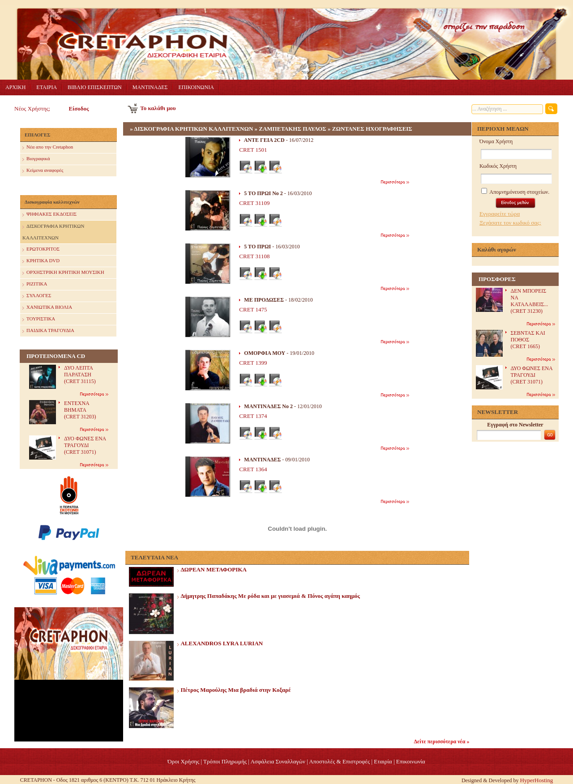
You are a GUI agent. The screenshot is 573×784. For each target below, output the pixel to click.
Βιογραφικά (36, 159)
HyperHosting (536, 780)
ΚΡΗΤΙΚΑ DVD (41, 261)
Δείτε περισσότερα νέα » (442, 741)
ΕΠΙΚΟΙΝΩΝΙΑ (196, 87)
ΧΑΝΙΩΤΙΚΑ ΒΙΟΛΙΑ (47, 307)
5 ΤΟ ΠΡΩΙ (257, 246)
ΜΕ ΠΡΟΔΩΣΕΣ (264, 300)
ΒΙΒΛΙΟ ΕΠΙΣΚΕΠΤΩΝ (95, 87)
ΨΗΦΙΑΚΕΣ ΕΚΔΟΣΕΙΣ (49, 214)
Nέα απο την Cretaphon (47, 147)
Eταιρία (383, 761)
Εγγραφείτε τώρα (499, 213)
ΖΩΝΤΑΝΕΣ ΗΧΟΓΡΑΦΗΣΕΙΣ (372, 128)
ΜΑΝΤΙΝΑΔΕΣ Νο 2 (268, 406)
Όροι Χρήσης (183, 761)
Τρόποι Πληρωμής (225, 761)
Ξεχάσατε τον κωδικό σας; (510, 222)
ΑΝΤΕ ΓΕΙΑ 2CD (264, 140)
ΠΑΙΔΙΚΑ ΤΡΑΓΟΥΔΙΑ (48, 331)
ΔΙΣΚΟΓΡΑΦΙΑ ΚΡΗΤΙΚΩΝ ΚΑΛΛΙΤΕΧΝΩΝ (53, 230)
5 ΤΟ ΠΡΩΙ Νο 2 (263, 193)
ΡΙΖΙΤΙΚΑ (34, 284)
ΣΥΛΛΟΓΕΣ (36, 296)
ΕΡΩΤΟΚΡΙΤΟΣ (41, 249)
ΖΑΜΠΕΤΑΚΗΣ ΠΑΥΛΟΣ (292, 128)
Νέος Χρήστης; (32, 108)
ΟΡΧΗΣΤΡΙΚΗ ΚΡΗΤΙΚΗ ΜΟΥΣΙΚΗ (63, 272)
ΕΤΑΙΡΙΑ (46, 87)
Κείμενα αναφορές (42, 170)
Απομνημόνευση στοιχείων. (515, 192)
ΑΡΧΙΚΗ (15, 87)
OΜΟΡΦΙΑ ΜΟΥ (264, 353)
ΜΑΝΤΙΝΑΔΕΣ (150, 87)
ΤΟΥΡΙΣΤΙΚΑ (38, 319)
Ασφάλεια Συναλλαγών (277, 761)
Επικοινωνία (410, 761)
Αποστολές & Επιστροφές (339, 761)
